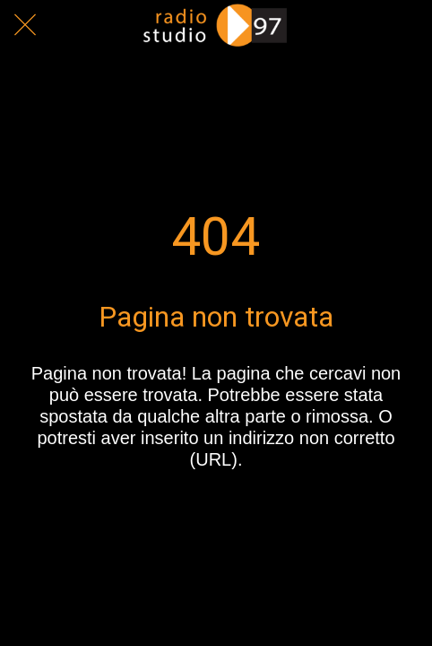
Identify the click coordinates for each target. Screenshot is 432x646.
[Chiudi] (25, 25)
